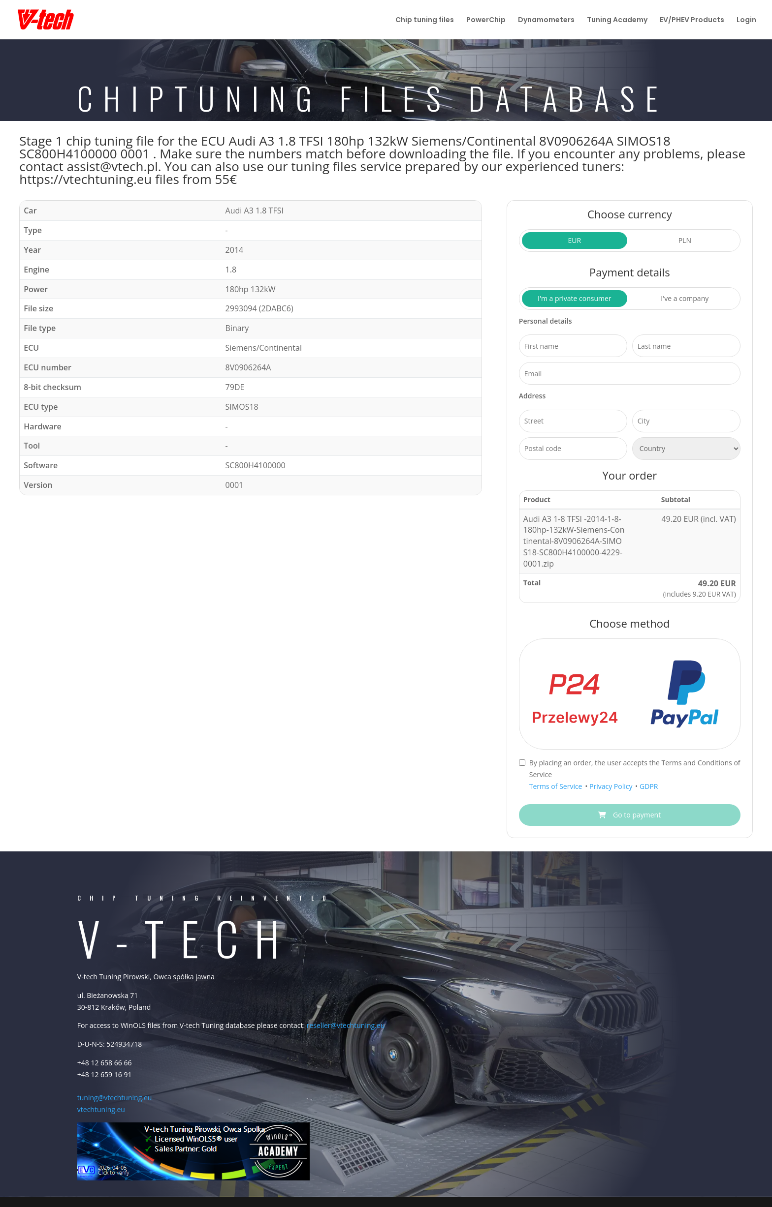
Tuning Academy (617, 20)
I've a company (684, 298)
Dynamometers (546, 20)
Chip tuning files (424, 20)
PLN (684, 240)
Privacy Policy (611, 786)
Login (746, 20)
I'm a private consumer (574, 298)
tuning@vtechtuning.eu (114, 1097)
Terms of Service (556, 786)
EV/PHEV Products (692, 20)
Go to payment (629, 814)
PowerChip (486, 20)
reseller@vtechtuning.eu (346, 1025)
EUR (574, 240)
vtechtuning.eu (101, 1109)
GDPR (649, 786)
